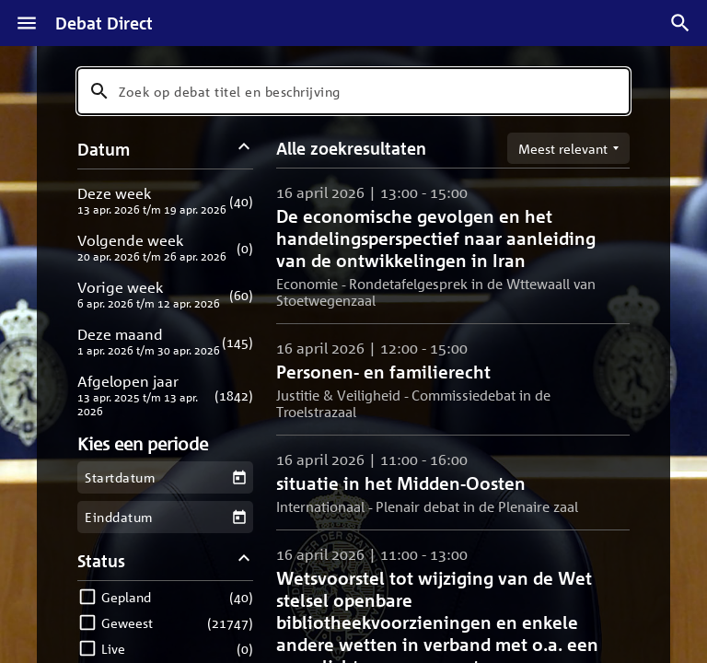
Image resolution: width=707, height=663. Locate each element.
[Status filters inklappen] (244, 560)
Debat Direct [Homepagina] (104, 23)
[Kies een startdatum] (239, 477)
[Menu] (26, 23)
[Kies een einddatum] (239, 517)
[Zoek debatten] (680, 23)
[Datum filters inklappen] (244, 149)
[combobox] (353, 91)
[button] (165, 200)
